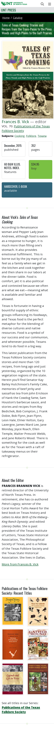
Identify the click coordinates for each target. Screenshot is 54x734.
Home (6, 17)
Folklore (31, 136)
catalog (17, 17)
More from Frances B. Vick (20, 564)
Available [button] (10, 190)
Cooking (20, 136)
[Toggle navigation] (49, 4)
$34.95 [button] (35, 164)
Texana (42, 136)
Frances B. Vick (15, 121)
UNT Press (8, 9)
